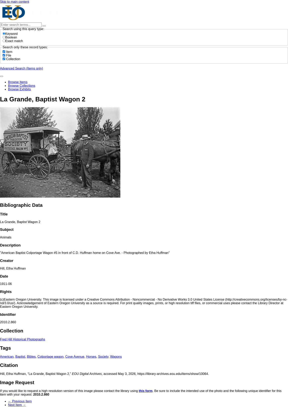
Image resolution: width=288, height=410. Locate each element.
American (7, 356)
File (8, 55)
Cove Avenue (74, 356)
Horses (91, 356)
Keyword (10, 33)
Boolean (10, 37)
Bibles (31, 356)
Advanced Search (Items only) (21, 68)
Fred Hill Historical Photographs (22, 339)
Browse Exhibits (19, 89)
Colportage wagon (51, 356)
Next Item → (17, 405)
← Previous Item (20, 401)
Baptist (20, 356)
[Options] (44, 25)
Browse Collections (21, 85)
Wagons (116, 356)
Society (103, 356)
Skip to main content (14, 1)
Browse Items (17, 82)
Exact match (13, 41)
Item (9, 52)
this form (145, 391)
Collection (13, 59)
